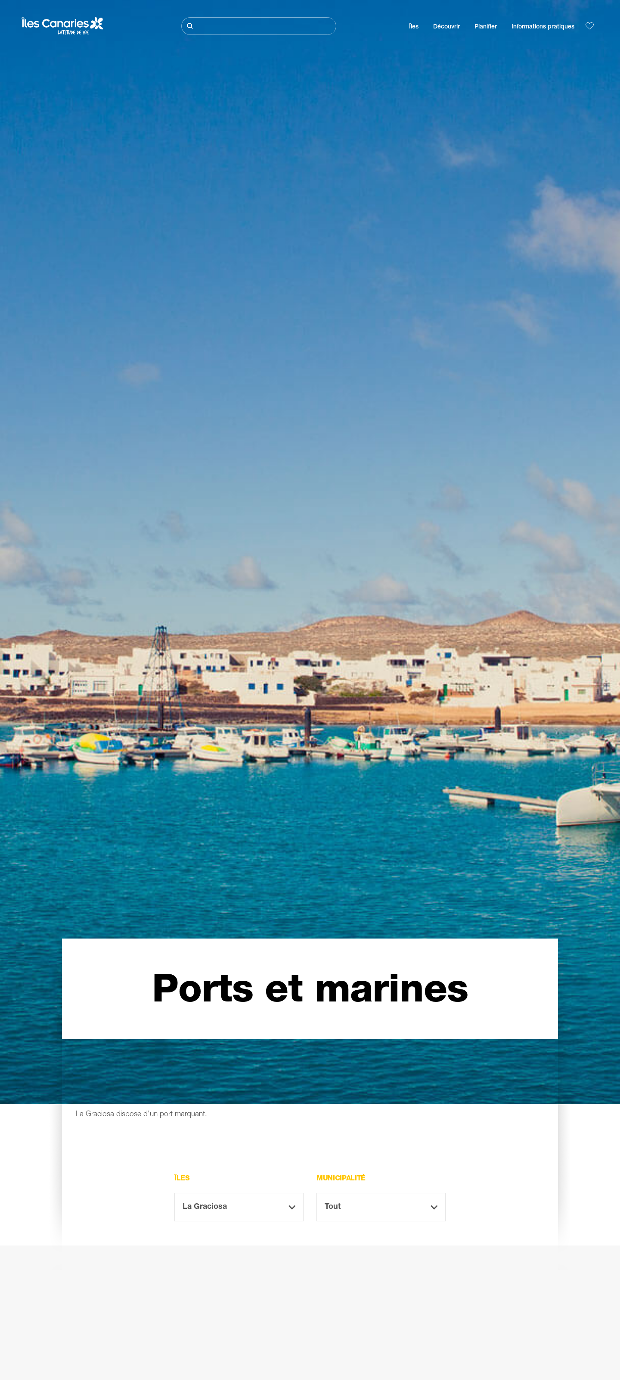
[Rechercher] (258, 26)
